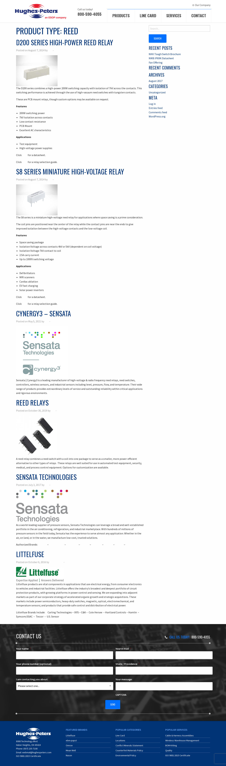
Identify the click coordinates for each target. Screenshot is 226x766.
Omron (69, 744)
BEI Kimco (72, 544)
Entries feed (155, 107)
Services (173, 15)
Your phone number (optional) (33, 664)
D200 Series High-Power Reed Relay (64, 42)
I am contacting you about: (33, 679)
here (24, 155)
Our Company (202, 5)
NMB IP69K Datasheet (161, 58)
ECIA (160, 5)
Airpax (43, 544)
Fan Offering (155, 62)
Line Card (148, 15)
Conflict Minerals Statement (129, 744)
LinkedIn (184, 5)
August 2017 (155, 80)
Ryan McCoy (56, 562)
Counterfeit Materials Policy (129, 749)
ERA (172, 5)
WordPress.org (157, 116)
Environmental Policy (126, 754)
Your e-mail (123, 648)
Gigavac (108, 544)
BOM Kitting (171, 744)
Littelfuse (30, 554)
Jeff (50, 50)
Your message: (124, 679)
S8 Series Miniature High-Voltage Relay (70, 171)
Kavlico (119, 544)
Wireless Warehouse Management (182, 739)
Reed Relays (32, 403)
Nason (69, 754)
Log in (152, 103)
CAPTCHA (121, 694)
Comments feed (158, 112)
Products (121, 15)
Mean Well (71, 749)
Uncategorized (157, 92)
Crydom (84, 544)
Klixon (129, 544)
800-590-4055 (89, 14)
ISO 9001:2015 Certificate (28, 754)
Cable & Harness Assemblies (179, 734)
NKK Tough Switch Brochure (165, 53)
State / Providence (128, 664)
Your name (23, 648)
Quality (168, 749)
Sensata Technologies (46, 477)
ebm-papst (71, 739)
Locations (120, 739)
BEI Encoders (56, 544)
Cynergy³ (97, 544)
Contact (198, 15)
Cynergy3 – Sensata (43, 313)
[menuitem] (159, 5)
